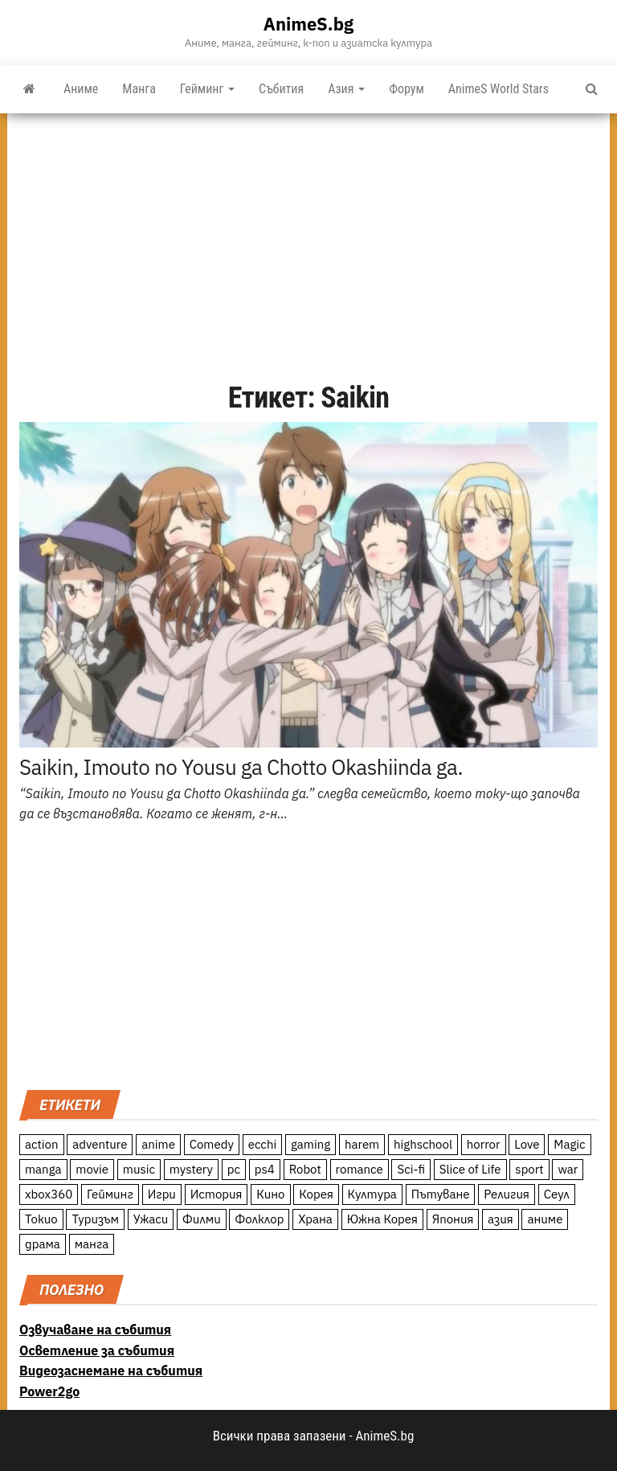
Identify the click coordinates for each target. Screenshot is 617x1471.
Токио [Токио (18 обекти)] (41, 1219)
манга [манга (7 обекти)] (92, 1244)
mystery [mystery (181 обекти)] (191, 1169)
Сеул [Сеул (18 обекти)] (557, 1194)
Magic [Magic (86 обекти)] (569, 1144)
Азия (346, 88)
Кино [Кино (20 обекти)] (270, 1194)
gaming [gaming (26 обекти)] (310, 1144)
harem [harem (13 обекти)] (362, 1144)
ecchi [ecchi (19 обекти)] (262, 1144)
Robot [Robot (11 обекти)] (305, 1169)
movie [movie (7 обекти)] (92, 1169)
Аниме (80, 88)
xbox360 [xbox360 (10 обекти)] (48, 1194)
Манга (139, 88)
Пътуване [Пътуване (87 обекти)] (440, 1194)
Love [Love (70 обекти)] (526, 1144)
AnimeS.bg (308, 23)
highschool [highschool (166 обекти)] (423, 1144)
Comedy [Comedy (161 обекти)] (212, 1144)
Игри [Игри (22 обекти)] (162, 1194)
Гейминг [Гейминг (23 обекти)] (110, 1194)
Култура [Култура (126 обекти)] (372, 1194)
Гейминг (207, 88)
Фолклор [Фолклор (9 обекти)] (259, 1219)
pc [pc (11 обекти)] (233, 1169)
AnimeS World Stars (498, 88)
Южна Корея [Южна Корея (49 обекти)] (382, 1219)
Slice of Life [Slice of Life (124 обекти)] (470, 1169)
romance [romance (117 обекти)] (359, 1169)
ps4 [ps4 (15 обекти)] (265, 1169)
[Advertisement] (308, 233)
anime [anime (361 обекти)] (158, 1144)
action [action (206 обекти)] (42, 1144)
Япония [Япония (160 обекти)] (453, 1219)
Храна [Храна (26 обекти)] (315, 1219)
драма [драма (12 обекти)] (42, 1244)
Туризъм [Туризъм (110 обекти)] (95, 1219)
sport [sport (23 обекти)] (529, 1169)
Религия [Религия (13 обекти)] (506, 1194)
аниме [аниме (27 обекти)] (544, 1219)
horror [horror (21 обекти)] (484, 1144)
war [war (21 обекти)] (568, 1169)
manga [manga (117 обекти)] (43, 1169)
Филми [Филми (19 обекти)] (201, 1219)
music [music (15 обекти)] (139, 1169)
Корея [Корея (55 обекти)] (316, 1194)
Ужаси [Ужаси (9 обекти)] (151, 1219)
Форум (406, 88)
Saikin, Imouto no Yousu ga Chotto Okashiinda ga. (241, 767)
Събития (281, 88)
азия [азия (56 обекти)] (500, 1219)
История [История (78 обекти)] (216, 1194)
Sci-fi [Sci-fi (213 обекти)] (411, 1169)
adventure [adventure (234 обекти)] (99, 1144)
